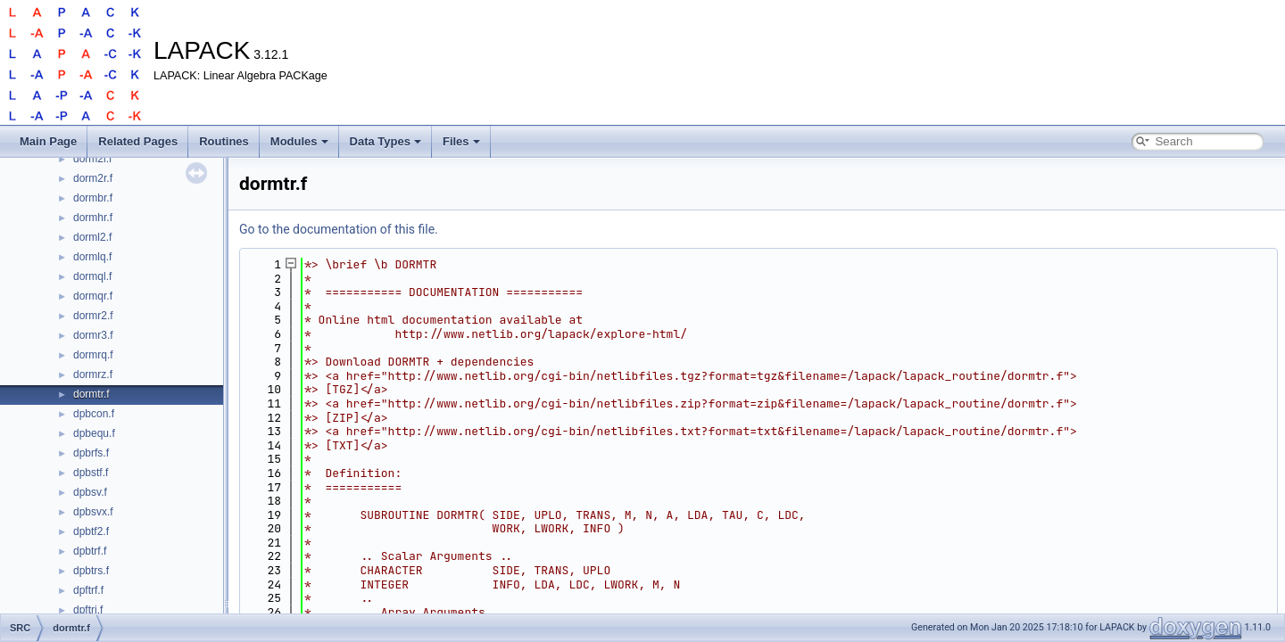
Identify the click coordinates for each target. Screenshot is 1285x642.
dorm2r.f (92, 178)
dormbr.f (92, 198)
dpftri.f (88, 610)
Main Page (48, 141)
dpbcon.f (93, 413)
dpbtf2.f (91, 531)
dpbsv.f (90, 492)
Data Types (385, 141)
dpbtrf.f (89, 551)
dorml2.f (92, 237)
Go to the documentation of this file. (338, 229)
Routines (224, 141)
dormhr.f (92, 217)
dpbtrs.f (91, 570)
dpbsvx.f (93, 512)
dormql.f (92, 276)
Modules (299, 141)
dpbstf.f (90, 472)
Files (461, 141)
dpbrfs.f (91, 453)
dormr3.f (93, 335)
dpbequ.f (94, 433)
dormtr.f (91, 394)
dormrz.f (92, 374)
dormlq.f (92, 257)
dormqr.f (92, 296)
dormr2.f (93, 315)
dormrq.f (93, 355)
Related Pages (138, 141)
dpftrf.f (88, 590)
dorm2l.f (92, 158)
